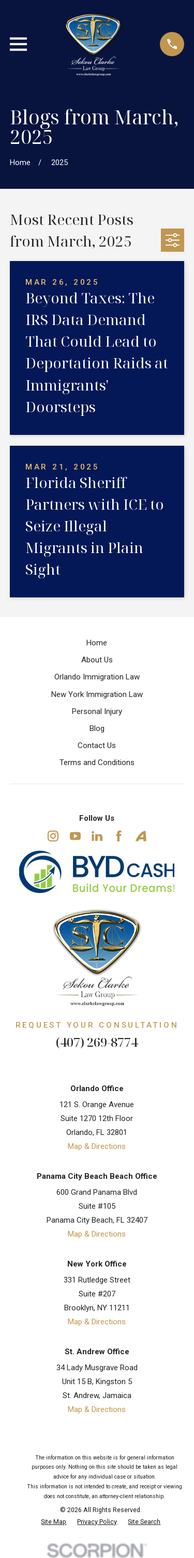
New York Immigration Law (97, 694)
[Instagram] (53, 836)
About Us (97, 659)
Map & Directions (97, 1146)
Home (96, 642)
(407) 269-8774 (97, 1041)
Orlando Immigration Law (97, 676)
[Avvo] (141, 836)
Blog (97, 728)
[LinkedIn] (97, 836)
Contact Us (97, 745)
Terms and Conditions (97, 762)
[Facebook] (118, 836)
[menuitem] (53, 1522)
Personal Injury (97, 711)
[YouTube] (75, 836)
